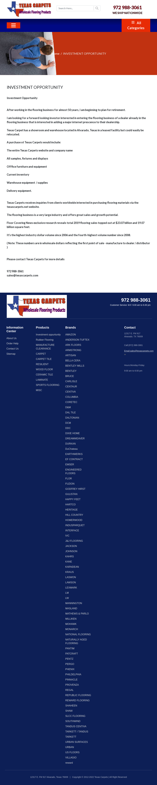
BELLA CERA (72, 360)
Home (55, 53)
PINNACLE (71, 679)
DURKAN (70, 443)
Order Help (12, 343)
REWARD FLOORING (77, 700)
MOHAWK (71, 624)
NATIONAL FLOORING (78, 634)
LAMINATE (42, 380)
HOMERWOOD (73, 520)
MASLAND (71, 608)
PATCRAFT (71, 653)
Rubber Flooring (45, 339)
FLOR (68, 478)
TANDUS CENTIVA (75, 726)
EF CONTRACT (74, 459)
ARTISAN (70, 355)
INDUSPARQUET (75, 525)
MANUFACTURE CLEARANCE (45, 347)
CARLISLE (71, 381)
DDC (68, 428)
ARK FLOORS (73, 345)
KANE (68, 561)
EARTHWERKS (74, 454)
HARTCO (70, 504)
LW (67, 598)
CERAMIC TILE (44, 374)
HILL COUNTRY (74, 515)
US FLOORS (72, 752)
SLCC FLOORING (75, 716)
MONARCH (71, 629)
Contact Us (12, 348)
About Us (11, 338)
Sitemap (10, 354)
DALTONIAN (72, 417)
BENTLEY (71, 371)
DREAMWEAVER (75, 438)
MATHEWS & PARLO (77, 613)
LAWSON (70, 582)
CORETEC (71, 402)
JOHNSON (71, 551)
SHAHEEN (71, 705)
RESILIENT (42, 364)
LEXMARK (71, 587)
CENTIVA (70, 391)
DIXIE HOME (72, 433)
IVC (67, 535)
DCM (68, 423)
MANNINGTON (73, 603)
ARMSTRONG (73, 350)
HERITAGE (71, 509)
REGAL (69, 690)
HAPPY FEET (72, 499)
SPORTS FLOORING (47, 385)
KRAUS (69, 572)
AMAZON (70, 334)
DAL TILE (70, 412)
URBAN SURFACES (76, 742)
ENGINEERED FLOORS (73, 471)
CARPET (41, 354)
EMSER (69, 464)
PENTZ (69, 659)
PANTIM (69, 648)
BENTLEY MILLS (74, 365)
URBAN (69, 747)
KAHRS (69, 556)
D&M (68, 407)
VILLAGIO (71, 757)
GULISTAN (71, 494)
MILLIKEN (71, 619)
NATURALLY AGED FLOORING (76, 641)
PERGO (69, 664)
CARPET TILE (44, 359)
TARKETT (70, 736)
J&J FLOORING (74, 541)
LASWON (70, 577)
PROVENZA (72, 685)
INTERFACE (72, 530)
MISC (39, 390)
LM (67, 593)
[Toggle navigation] (13, 25)
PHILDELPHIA (73, 674)
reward (69, 762)
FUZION (70, 483)
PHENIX (70, 669)
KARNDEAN (72, 567)
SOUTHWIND (72, 721)
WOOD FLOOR (44, 369)
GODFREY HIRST (75, 489)
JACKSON (71, 546)
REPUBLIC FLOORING (78, 695)
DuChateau (71, 449)
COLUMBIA (71, 397)
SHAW (69, 711)
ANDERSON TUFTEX (77, 339)
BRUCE (69, 376)
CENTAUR (71, 386)
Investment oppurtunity (48, 334)
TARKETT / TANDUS (76, 731)
